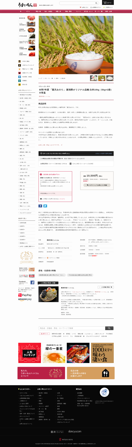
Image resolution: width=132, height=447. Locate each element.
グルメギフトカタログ (93, 336)
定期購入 (24, 80)
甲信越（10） (23, 182)
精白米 (63, 78)
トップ (40, 78)
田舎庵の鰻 (78, 336)
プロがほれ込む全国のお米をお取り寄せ (80, 275)
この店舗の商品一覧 (106, 287)
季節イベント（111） (25, 206)
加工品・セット (88, 11)
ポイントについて (25, 416)
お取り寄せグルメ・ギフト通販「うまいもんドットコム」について (41, 373)
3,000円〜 (22, 226)
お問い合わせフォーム (26, 423)
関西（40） (23, 189)
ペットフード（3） (25, 209)
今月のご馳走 (25, 61)
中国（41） (23, 196)
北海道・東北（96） (25, 175)
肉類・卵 (58, 11)
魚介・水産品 (48, 11)
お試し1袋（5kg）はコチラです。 (49, 145)
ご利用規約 (80, 395)
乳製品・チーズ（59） (25, 121)
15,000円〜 (23, 239)
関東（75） (23, 179)
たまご (41, 398)
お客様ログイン (96, 7)
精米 (57, 78)
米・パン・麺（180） (25, 105)
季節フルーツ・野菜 (27, 69)
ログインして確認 (54, 258)
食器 (58, 406)
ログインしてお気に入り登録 (97, 185)
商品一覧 (38, 11)
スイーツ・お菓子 (44, 406)
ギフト (28, 11)
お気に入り (85, 7)
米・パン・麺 (98, 11)
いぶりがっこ (89, 333)
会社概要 (79, 393)
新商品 (68, 333)
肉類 (40, 395)
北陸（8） (22, 192)
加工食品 (41, 411)
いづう (74, 333)
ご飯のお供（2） (24, 169)
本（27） (22, 159)
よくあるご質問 (24, 403)
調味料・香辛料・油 (44, 419)
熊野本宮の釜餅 (56, 333)
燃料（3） (22, 148)
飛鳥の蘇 (80, 333)
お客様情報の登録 (25, 398)
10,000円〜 (23, 236)
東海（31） (23, 186)
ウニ (71, 336)
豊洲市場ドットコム (44, 96)
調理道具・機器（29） (25, 152)
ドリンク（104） (24, 135)
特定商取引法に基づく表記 (84, 401)
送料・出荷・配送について (27, 413)
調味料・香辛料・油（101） (27, 128)
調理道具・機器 (61, 403)
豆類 (58, 401)
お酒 (58, 393)
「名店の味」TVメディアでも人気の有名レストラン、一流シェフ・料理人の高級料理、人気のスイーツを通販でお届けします (91, 373)
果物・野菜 (68, 11)
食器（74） (23, 155)
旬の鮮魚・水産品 (27, 76)
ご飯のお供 (60, 417)
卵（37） (22, 118)
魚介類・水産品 (43, 393)
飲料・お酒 (108, 11)
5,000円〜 (22, 229)
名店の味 (104, 336)
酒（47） (22, 138)
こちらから (62, 198)
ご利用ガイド (109, 7)
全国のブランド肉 (27, 73)
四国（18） (23, 199)
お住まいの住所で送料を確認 (104, 153)
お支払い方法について (26, 406)
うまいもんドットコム (78, 292)
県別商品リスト (24, 243)
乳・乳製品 (60, 398)
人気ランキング (99, 333)
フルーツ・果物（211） (26, 111)
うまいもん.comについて (27, 395)
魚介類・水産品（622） (26, 98)
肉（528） (22, 101)
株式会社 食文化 (67, 439)
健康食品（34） (24, 142)
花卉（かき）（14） (25, 165)
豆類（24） (23, 115)
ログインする (23, 393)
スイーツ (78, 11)
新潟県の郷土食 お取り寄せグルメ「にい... (51, 275)
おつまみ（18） (24, 172)
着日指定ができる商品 (25, 94)
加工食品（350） (24, 125)
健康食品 (41, 417)
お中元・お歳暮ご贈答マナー (27, 246)
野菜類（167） (23, 108)
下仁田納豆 (109, 333)
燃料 (58, 409)
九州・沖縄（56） (24, 202)
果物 (40, 401)
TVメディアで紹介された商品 (65, 419)
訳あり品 (24, 84)
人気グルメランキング (28, 65)
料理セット (42, 414)
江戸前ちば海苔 (56, 336)
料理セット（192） (25, 145)
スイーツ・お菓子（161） (26, 132)
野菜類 (41, 403)
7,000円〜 (22, 233)
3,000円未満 (23, 223)
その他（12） (23, 162)
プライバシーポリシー (83, 398)
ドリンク (59, 395)
